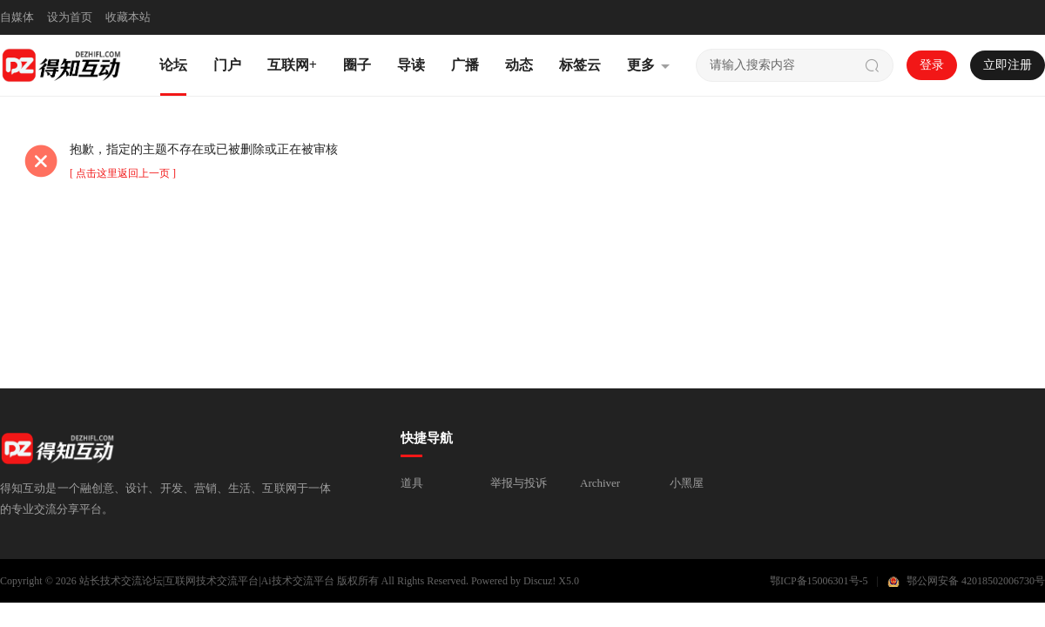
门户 (227, 64)
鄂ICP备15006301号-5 (819, 581)
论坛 (173, 64)
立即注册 (1007, 64)
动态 (519, 64)
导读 (411, 64)
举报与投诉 (518, 482)
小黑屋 (687, 482)
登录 (932, 64)
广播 (465, 64)
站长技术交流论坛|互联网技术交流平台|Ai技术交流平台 (206, 581)
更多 (641, 64)
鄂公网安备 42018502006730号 (976, 581)
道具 (412, 482)
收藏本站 (128, 17)
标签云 (580, 64)
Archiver (600, 482)
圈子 (357, 64)
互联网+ (292, 64)
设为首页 (69, 17)
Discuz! (539, 581)
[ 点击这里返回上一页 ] (123, 173)
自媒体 (17, 17)
